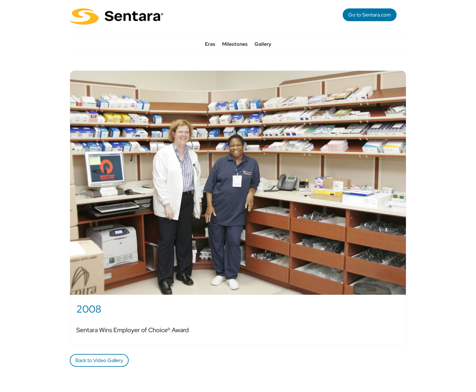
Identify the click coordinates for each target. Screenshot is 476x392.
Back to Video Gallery (99, 360)
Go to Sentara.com (369, 15)
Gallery (263, 44)
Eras (210, 44)
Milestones (235, 44)
